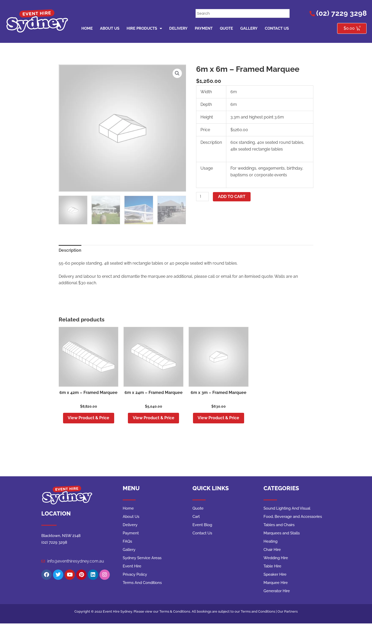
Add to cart (232, 196)
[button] (177, 73)
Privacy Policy (135, 575)
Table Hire (272, 567)
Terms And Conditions (142, 583)
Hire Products (144, 28)
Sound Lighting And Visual (287, 509)
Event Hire (132, 567)
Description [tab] (70, 250)
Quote (226, 28)
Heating (270, 542)
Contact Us (277, 28)
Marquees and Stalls (282, 534)
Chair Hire (272, 550)
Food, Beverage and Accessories (293, 517)
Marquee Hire (276, 583)
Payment (204, 28)
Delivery (178, 28)
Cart (196, 517)
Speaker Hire (275, 575)
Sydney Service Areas (142, 559)
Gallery (249, 28)
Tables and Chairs (279, 526)
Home (87, 28)
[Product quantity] (202, 196)
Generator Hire (277, 592)
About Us (109, 28)
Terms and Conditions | (259, 612)
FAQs (127, 542)
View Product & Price (88, 418)
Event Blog (202, 526)
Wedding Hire (276, 559)
